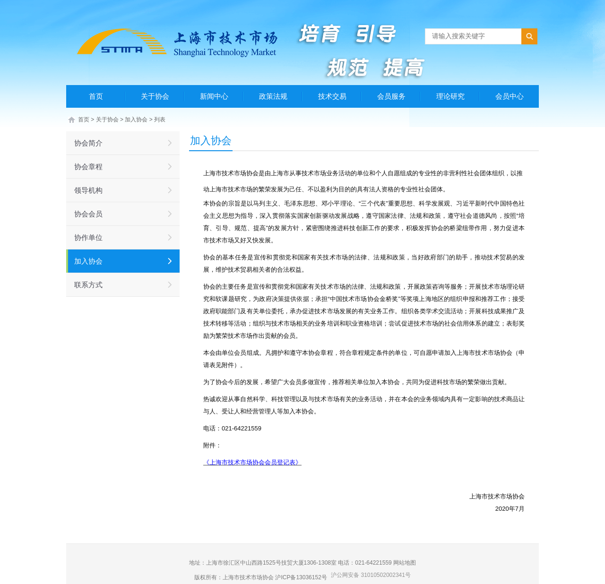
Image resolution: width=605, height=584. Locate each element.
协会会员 (88, 214)
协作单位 (88, 237)
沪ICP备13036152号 (301, 577)
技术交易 (332, 96)
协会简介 (88, 143)
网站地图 (404, 562)
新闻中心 (214, 96)
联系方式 (88, 285)
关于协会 (155, 96)
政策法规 (273, 96)
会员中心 (509, 96)
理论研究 (450, 96)
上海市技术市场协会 (248, 577)
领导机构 (88, 190)
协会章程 (88, 167)
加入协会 (136, 119)
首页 (96, 96)
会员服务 (391, 96)
